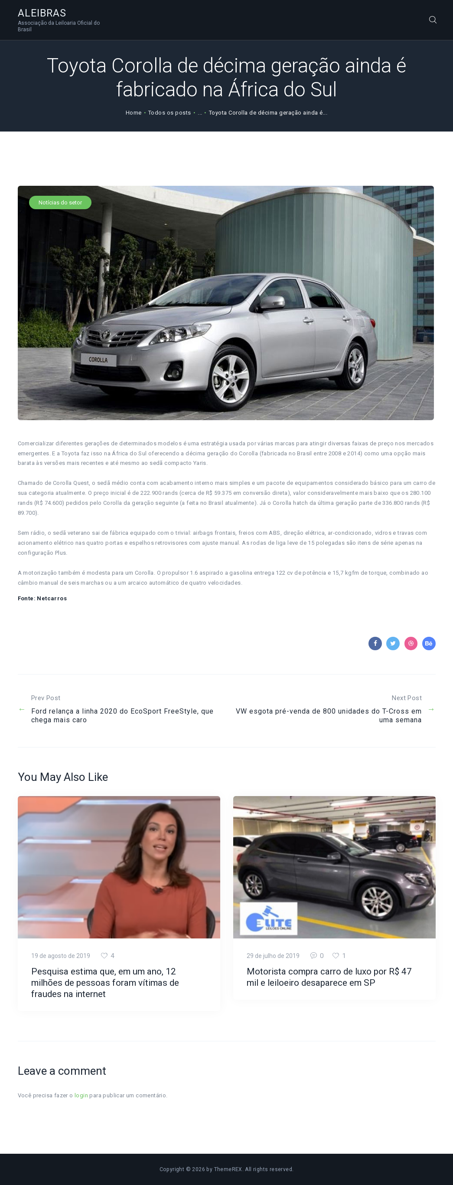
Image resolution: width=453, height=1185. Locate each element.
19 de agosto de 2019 (60, 955)
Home (134, 112)
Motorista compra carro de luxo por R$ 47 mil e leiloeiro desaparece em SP (329, 977)
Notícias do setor (60, 202)
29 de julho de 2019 (273, 955)
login (81, 1095)
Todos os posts (169, 112)
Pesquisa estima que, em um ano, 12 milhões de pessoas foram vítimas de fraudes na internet (105, 982)
